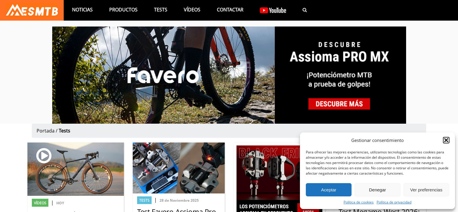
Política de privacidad (394, 202)
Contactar (230, 9)
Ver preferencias (426, 189)
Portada (46, 130)
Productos (123, 9)
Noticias (82, 9)
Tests (160, 9)
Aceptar (328, 189)
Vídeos (192, 9)
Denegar (377, 189)
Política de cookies (359, 202)
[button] (446, 140)
